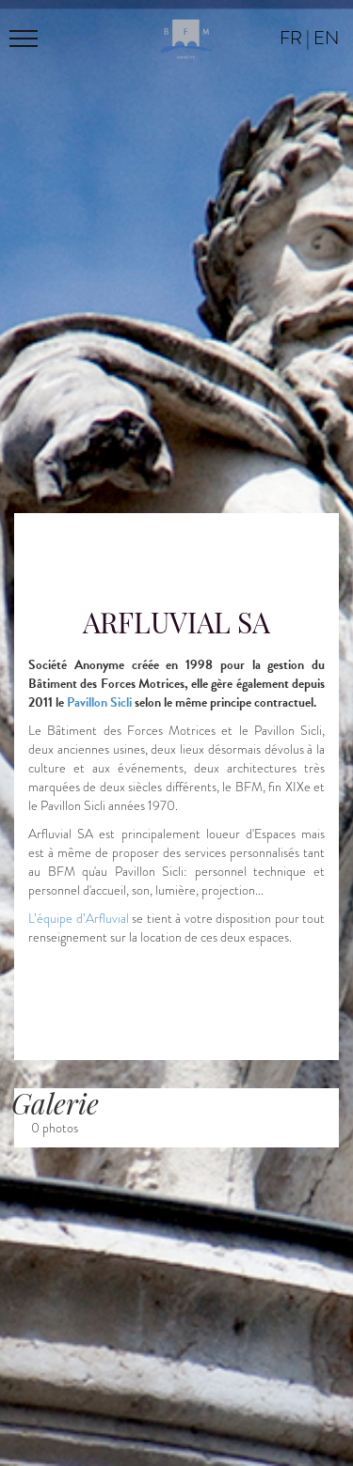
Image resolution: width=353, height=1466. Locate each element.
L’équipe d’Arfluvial (78, 919)
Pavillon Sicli (99, 702)
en (326, 37)
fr (291, 37)
